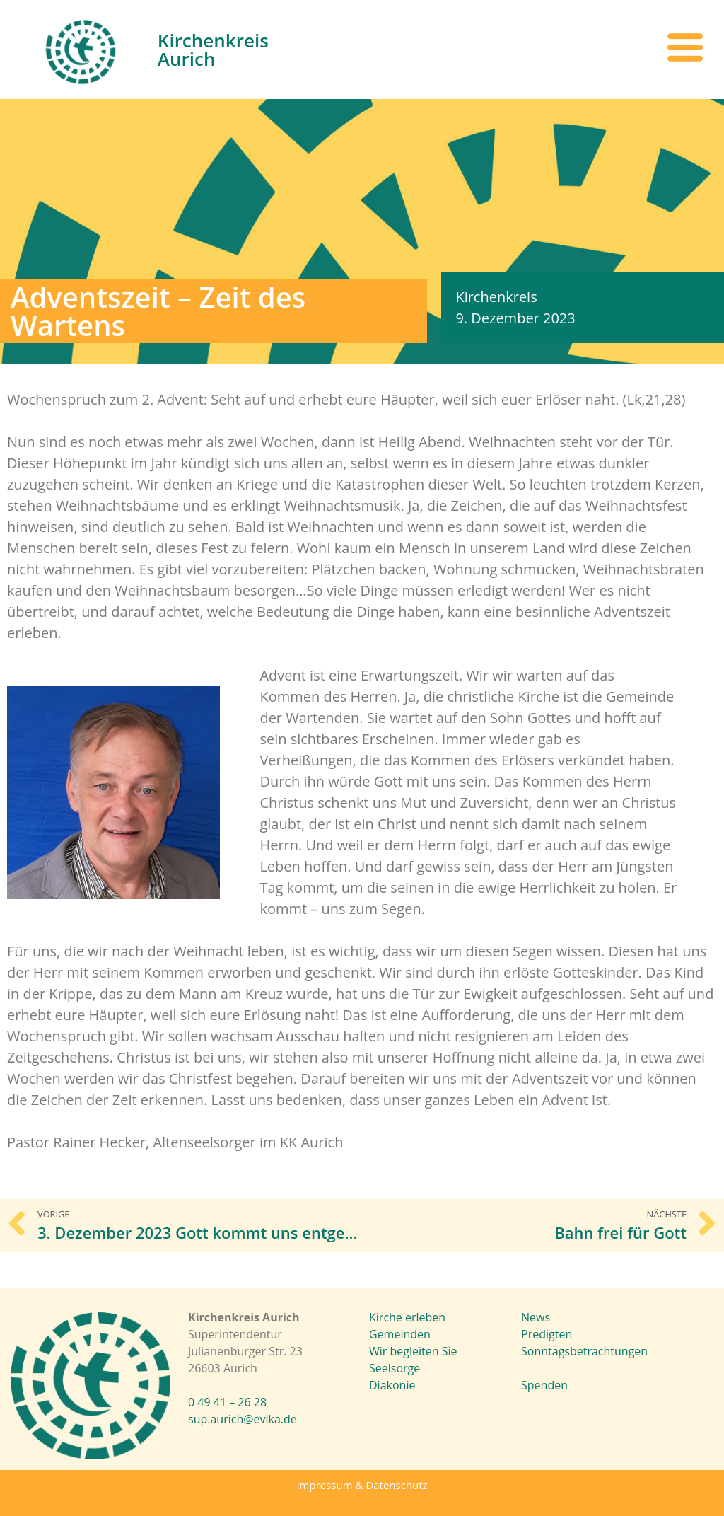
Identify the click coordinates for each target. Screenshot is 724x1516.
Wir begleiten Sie (413, 1351)
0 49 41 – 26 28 (227, 1402)
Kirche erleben (407, 1317)
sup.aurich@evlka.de (242, 1419)
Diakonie (392, 1385)
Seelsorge (394, 1368)
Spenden (544, 1385)
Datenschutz (396, 1485)
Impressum (324, 1485)
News (535, 1317)
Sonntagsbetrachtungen (584, 1351)
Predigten (546, 1334)
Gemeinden (400, 1334)
